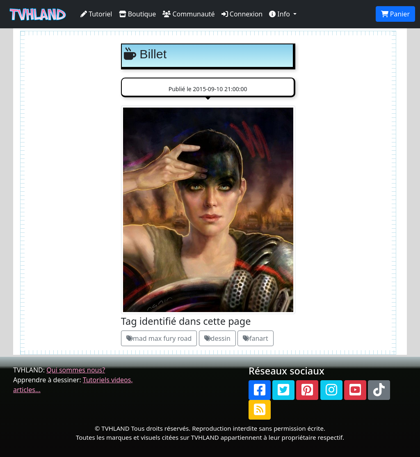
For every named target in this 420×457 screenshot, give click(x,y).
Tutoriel (96, 13)
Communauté (188, 13)
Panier (395, 13)
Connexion (242, 13)
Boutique (137, 13)
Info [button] (280, 13)
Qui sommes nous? (75, 369)
